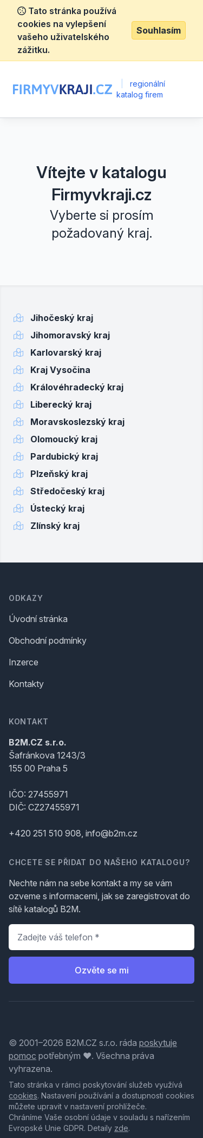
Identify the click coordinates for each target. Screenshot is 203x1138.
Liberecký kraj (60, 404)
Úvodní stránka (38, 618)
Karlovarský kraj (65, 352)
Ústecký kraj (57, 508)
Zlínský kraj (55, 525)
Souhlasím (158, 30)
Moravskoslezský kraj (77, 421)
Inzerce (23, 662)
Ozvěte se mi (102, 970)
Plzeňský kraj (59, 473)
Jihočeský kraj (61, 317)
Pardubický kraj (64, 456)
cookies (23, 1095)
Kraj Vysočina (60, 369)
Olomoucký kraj (63, 439)
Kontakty (26, 683)
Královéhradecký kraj (76, 387)
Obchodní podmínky (48, 640)
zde (121, 1128)
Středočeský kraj (67, 491)
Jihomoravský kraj (70, 335)
